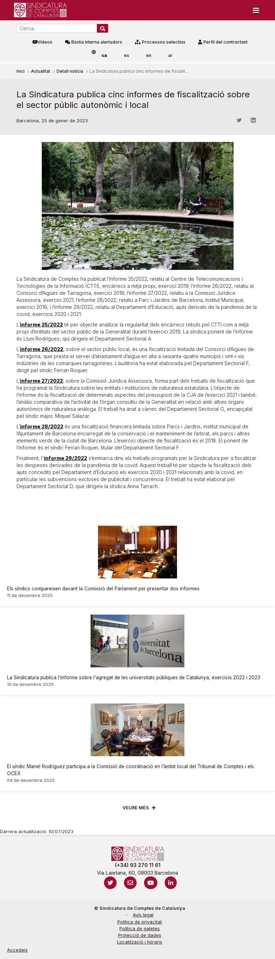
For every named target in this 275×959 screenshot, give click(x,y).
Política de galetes (139, 928)
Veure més (136, 807)
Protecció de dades (139, 935)
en (148, 55)
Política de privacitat (139, 922)
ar (170, 55)
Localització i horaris (139, 942)
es (126, 55)
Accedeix (17, 950)
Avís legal (143, 915)
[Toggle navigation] (256, 10)
